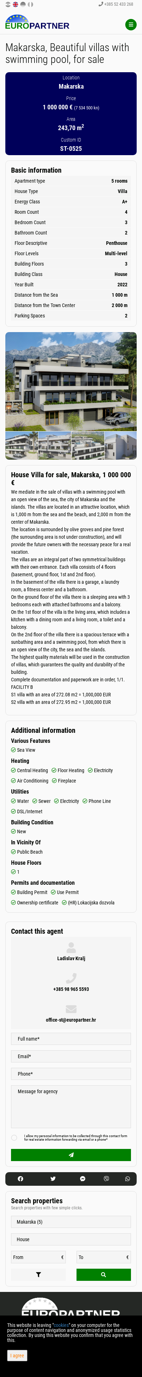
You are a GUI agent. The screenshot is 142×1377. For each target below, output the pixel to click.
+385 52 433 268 (116, 4)
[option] (21, 445)
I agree (17, 1355)
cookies (61, 1325)
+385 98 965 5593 (71, 989)
